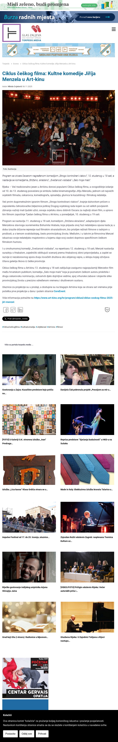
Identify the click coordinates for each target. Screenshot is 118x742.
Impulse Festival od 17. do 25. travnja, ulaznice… (25, 537)
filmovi (60, 327)
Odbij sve (27, 733)
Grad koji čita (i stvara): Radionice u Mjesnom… (25, 637)
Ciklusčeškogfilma (12, 327)
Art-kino (51, 327)
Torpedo (5, 64)
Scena (16, 64)
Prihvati (42, 733)
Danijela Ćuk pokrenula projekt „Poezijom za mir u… (86, 389)
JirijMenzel (41, 327)
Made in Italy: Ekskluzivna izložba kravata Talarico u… (87, 489)
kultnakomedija (28, 327)
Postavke (10, 733)
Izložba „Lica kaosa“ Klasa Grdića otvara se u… (25, 489)
